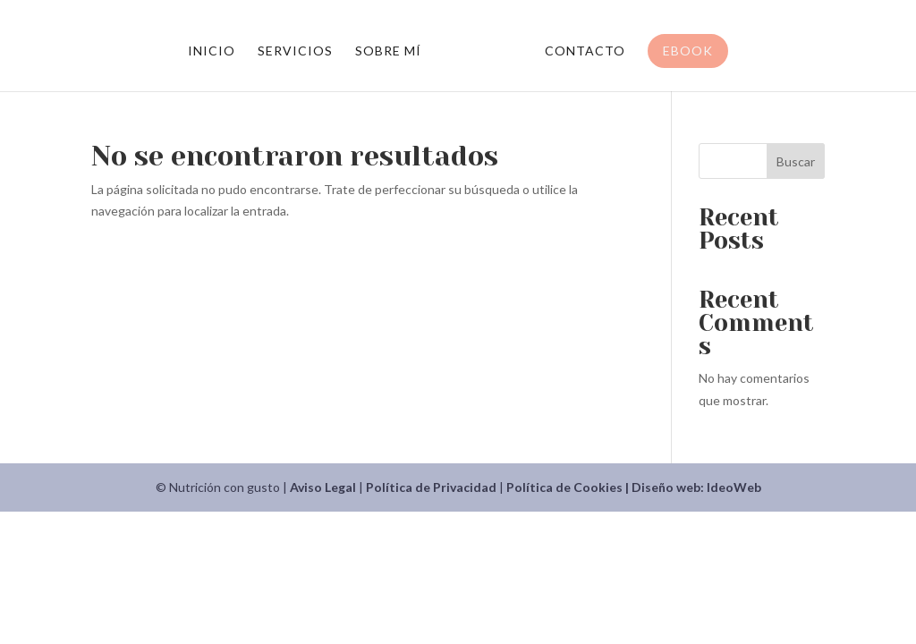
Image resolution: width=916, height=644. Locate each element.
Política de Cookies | (569, 487)
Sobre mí (388, 51)
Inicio (211, 51)
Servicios (295, 51)
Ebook (688, 50)
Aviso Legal (323, 487)
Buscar (795, 161)
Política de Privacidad (431, 487)
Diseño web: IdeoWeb (696, 487)
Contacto (585, 51)
